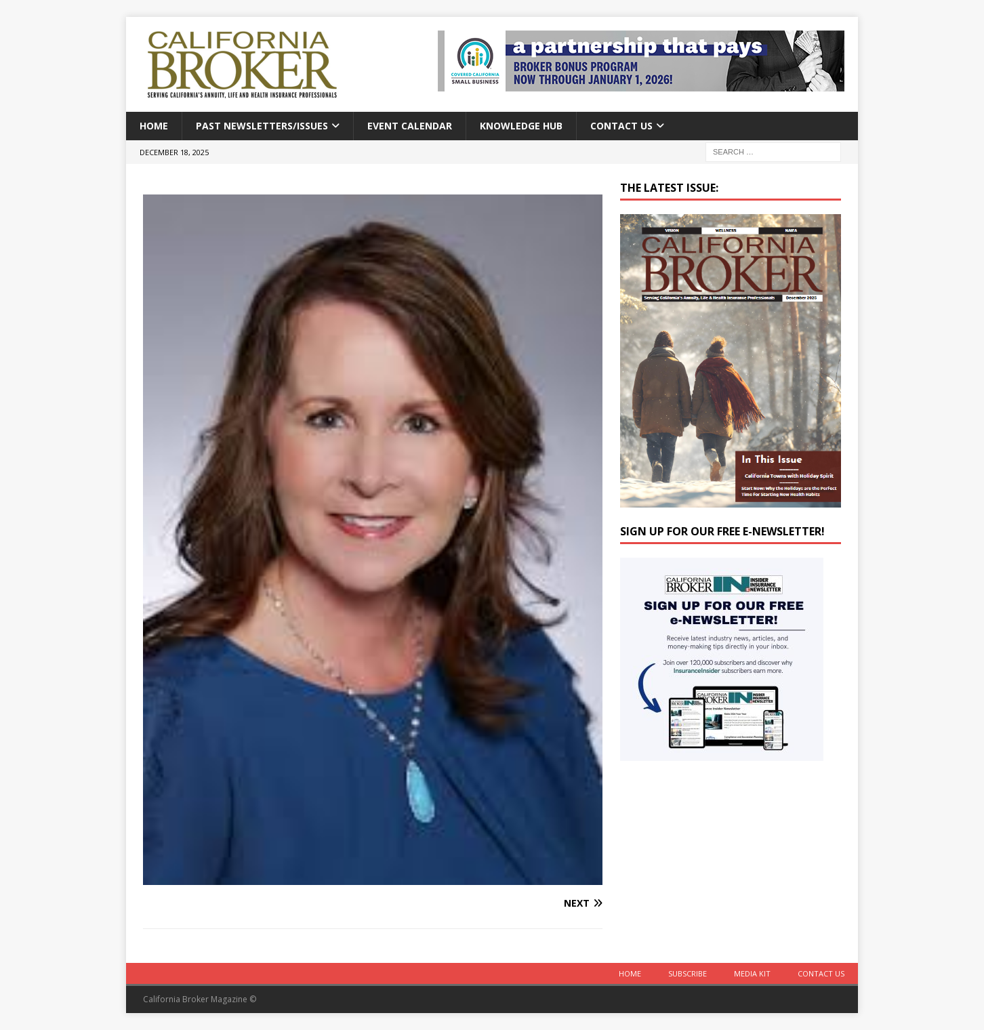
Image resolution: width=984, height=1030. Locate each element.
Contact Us (621, 125)
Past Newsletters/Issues (262, 125)
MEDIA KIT (752, 973)
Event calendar (409, 125)
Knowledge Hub (521, 125)
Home (154, 125)
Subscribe (687, 973)
